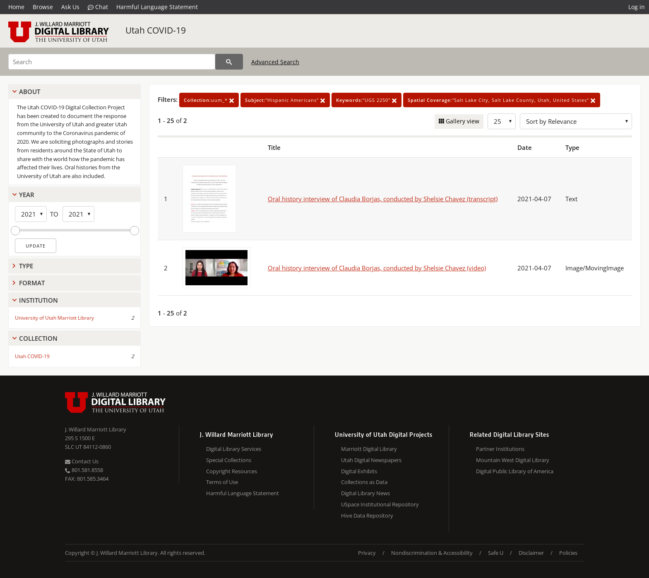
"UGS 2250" (366, 100)
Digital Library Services (233, 449)
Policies (568, 552)
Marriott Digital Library (369, 449)
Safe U (495, 552)
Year (26, 194)
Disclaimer (531, 552)
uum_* (209, 100)
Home (16, 7)
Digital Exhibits (359, 471)
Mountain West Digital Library (512, 460)
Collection (38, 338)
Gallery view (461, 121)
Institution (38, 300)
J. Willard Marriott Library (95, 429)
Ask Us (70, 7)
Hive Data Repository (367, 515)
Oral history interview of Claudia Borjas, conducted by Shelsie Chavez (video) (377, 268)
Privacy (367, 552)
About (29, 91)
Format (32, 283)
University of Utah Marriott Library (54, 317)
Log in (636, 7)
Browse (43, 7)
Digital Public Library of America (514, 471)
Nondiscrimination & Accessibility (432, 552)
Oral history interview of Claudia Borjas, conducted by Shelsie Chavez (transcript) (383, 199)
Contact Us (82, 461)
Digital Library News (365, 493)
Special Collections (228, 460)
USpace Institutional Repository (380, 504)
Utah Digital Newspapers (371, 460)
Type (26, 266)
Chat (98, 7)
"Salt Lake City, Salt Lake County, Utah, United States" (502, 100)
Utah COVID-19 (155, 30)
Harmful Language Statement (157, 7)
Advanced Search (275, 62)
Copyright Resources (231, 471)
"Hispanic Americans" (285, 100)
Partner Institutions (500, 449)
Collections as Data (364, 482)
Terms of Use (222, 482)
